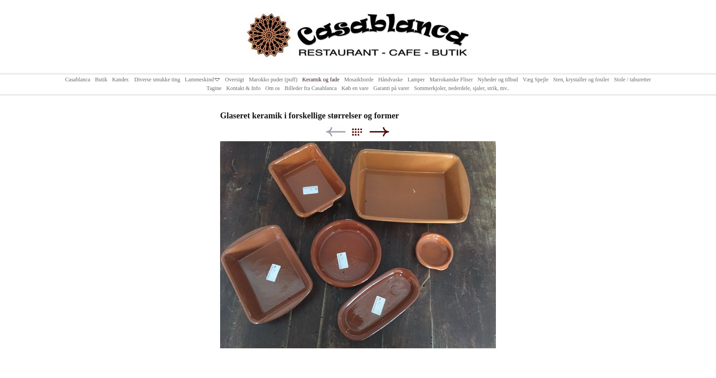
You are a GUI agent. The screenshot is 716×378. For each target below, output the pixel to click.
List (361, 132)
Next (379, 132)
